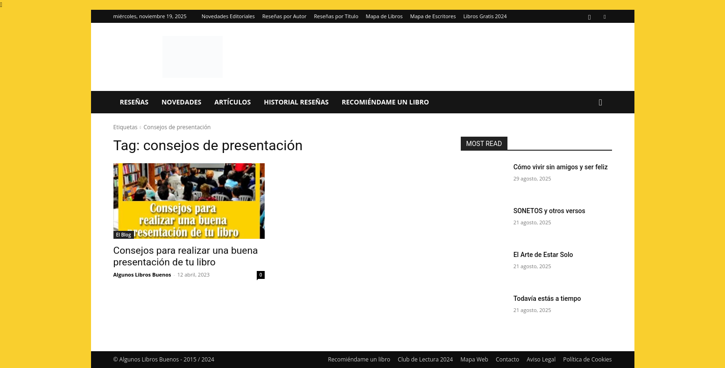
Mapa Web (474, 359)
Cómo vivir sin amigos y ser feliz (561, 167)
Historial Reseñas (296, 101)
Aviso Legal (541, 359)
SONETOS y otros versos (549, 211)
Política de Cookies (587, 359)
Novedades (181, 101)
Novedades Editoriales (228, 16)
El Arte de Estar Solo (543, 254)
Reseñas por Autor (284, 16)
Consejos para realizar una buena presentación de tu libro (185, 256)
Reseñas (134, 101)
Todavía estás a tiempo (547, 298)
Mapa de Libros (384, 16)
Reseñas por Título (336, 16)
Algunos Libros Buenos (142, 274)
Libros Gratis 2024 (485, 16)
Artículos (232, 101)
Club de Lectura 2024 (425, 359)
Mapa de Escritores (433, 16)
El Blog (123, 234)
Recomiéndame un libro (385, 101)
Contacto (507, 359)
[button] (601, 102)
